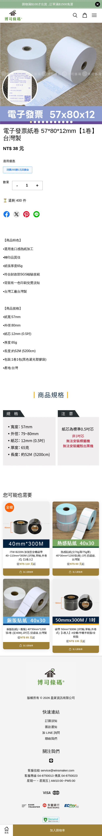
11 (71, 122)
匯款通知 (51, 727)
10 (67, 122)
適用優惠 (9, 161)
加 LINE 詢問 (51, 732)
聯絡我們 (51, 738)
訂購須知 (51, 720)
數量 (6, 182)
